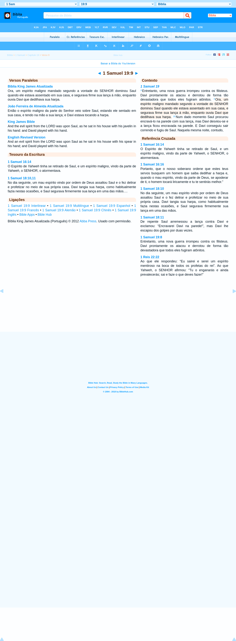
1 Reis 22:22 (149, 257)
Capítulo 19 (33, 55)
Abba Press (88, 221)
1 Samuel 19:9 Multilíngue (69, 206)
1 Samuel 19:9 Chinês (95, 210)
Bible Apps (27, 214)
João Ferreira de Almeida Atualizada (35, 106)
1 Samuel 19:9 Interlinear (27, 206)
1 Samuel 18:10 (152, 188)
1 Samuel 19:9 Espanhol (111, 206)
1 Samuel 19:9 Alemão (58, 210)
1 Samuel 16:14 (19, 162)
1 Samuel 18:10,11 (22, 178)
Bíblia (10, 55)
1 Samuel (20, 55)
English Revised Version (26, 137)
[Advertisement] (118, 309)
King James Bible (21, 122)
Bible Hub (45, 214)
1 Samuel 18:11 (152, 217)
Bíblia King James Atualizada (30, 86)
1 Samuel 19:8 (151, 237)
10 (174, 116)
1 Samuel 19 (149, 86)
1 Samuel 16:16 (152, 164)
